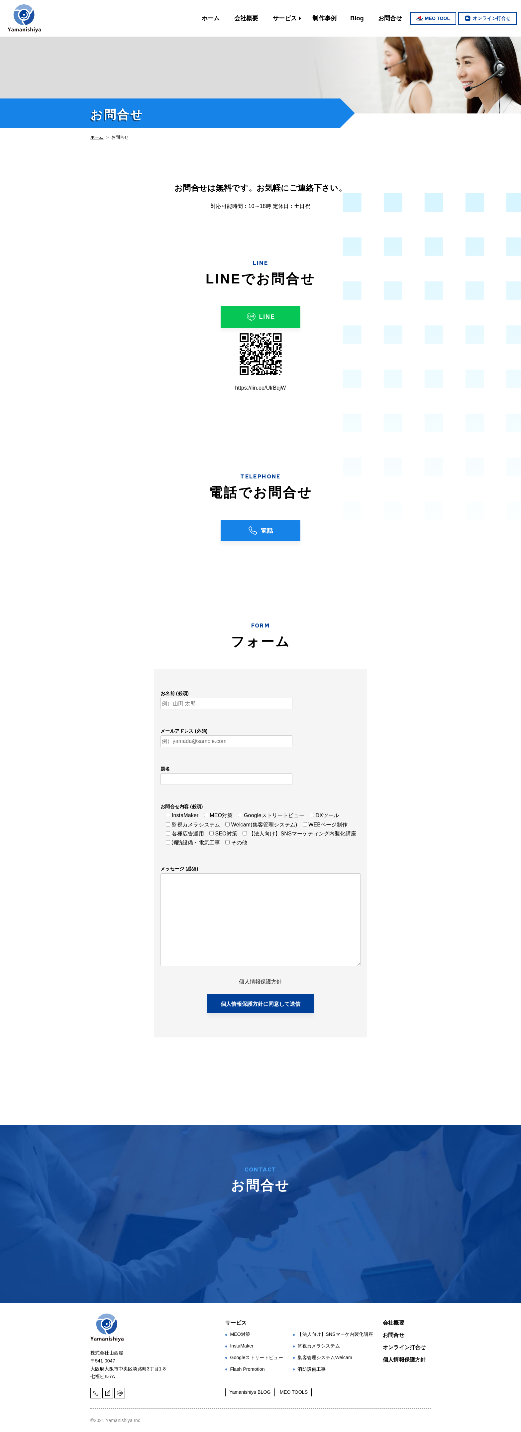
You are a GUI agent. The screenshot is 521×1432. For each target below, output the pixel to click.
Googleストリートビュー (256, 1357)
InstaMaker (242, 1345)
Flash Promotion (247, 1369)
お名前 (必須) (174, 693)
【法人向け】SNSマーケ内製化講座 (335, 1334)
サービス (285, 18)
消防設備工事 (311, 1369)
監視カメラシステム (318, 1345)
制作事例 (324, 18)
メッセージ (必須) (179, 868)
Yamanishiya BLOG (249, 1392)
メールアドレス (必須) (184, 731)
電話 (261, 530)
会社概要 (246, 18)
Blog (357, 18)
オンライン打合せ (491, 18)
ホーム (211, 18)
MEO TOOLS (294, 1392)
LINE (260, 317)
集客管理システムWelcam (324, 1357)
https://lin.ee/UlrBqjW (260, 388)
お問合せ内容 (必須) (181, 806)
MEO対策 (240, 1334)
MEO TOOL (437, 18)
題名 (165, 769)
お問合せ (390, 18)
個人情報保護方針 (260, 981)
